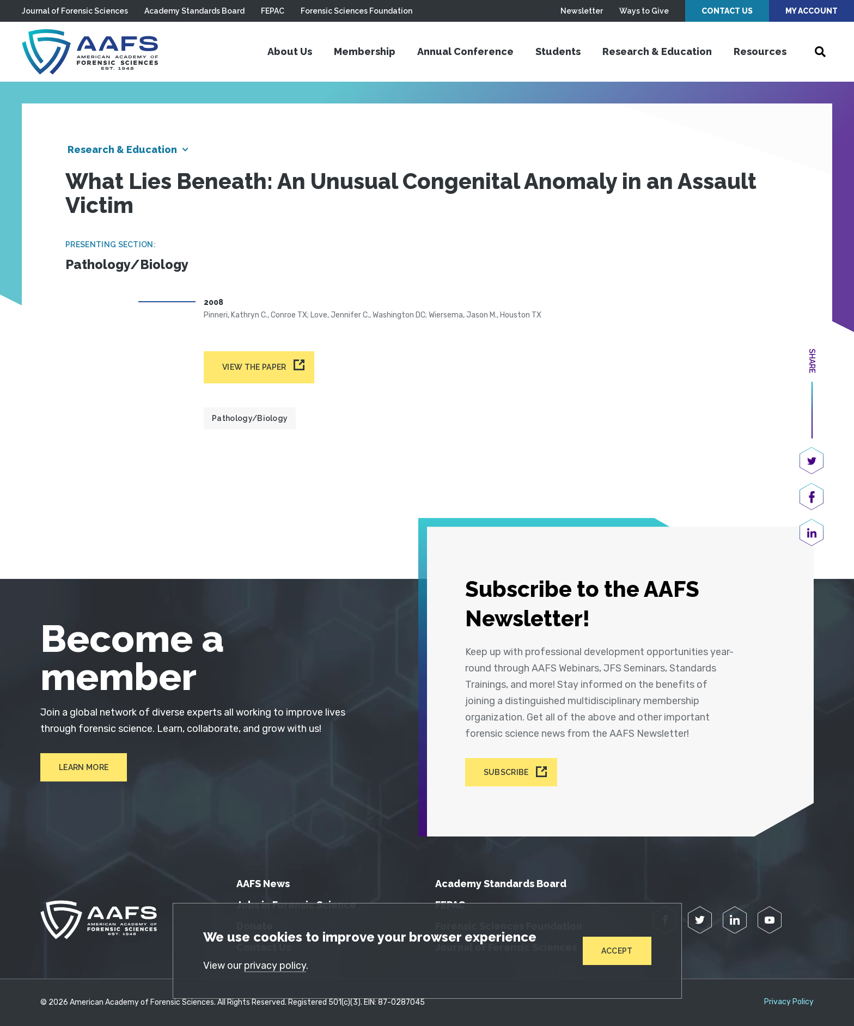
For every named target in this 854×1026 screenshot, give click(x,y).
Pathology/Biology (250, 418)
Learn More (83, 767)
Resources (760, 51)
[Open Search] (820, 52)
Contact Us (727, 11)
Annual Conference (465, 51)
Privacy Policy (789, 1002)
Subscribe (506, 772)
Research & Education (657, 51)
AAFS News (263, 883)
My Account (811, 11)
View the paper (254, 367)
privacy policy (275, 966)
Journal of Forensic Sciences (75, 11)
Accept (617, 950)
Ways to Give (644, 11)
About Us (289, 51)
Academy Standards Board (194, 11)
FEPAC (272, 11)
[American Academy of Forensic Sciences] (90, 52)
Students (558, 51)
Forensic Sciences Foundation (356, 11)
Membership (364, 51)
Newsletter (581, 11)
